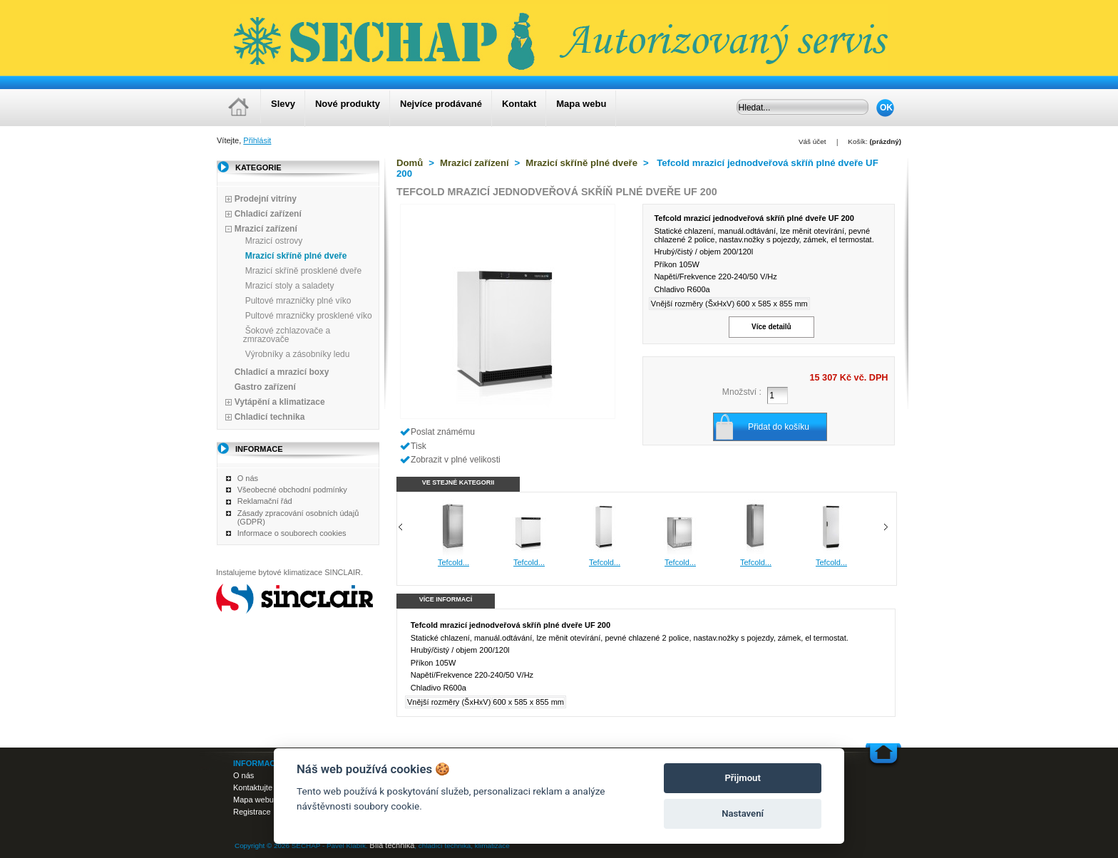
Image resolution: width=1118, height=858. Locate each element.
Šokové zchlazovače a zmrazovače (286, 335)
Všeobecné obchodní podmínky (292, 489)
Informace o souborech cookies (292, 533)
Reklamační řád (264, 501)
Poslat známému (443, 432)
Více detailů (771, 327)
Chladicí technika (270, 417)
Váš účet (812, 141)
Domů (409, 162)
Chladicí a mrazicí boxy (282, 372)
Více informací (446, 599)
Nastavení (743, 813)
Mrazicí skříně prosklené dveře (303, 271)
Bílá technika (391, 845)
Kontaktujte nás (260, 787)
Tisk (418, 446)
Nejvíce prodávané (441, 103)
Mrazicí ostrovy (274, 241)
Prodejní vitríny (266, 199)
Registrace (252, 811)
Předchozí (400, 527)
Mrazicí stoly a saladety (289, 286)
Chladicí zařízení (268, 214)
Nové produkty (347, 103)
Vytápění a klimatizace (280, 402)
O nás (247, 478)
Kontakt (519, 103)
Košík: (857, 141)
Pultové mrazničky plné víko (298, 301)
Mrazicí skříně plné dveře (296, 256)
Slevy (283, 103)
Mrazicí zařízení (266, 229)
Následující (886, 527)
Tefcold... (465, 562)
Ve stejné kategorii (458, 482)
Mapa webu (581, 103)
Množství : (741, 392)
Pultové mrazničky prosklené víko (308, 316)
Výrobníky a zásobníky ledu (297, 354)
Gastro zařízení (265, 387)
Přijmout (742, 777)
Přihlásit (257, 140)
